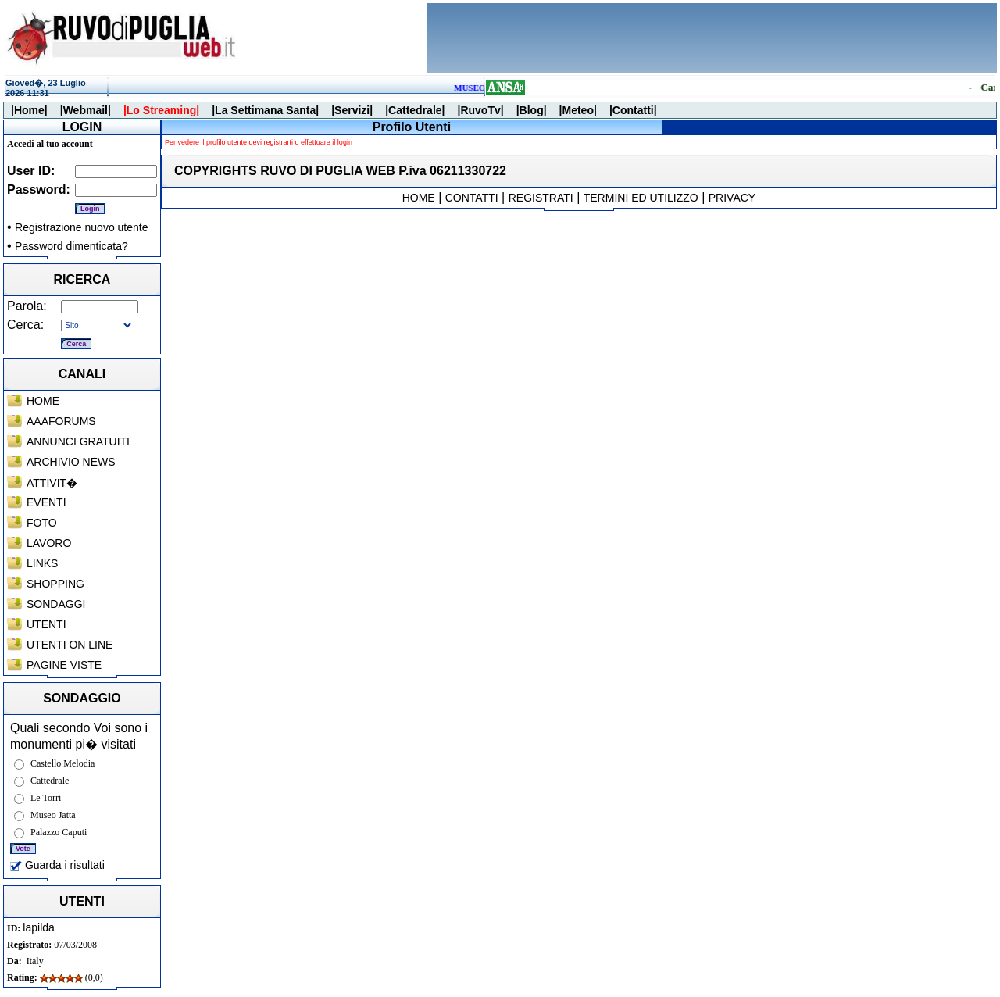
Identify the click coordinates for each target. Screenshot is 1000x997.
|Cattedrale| (415, 110)
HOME (43, 401)
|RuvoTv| (480, 110)
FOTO (42, 522)
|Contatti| (633, 110)
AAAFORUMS (61, 421)
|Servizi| (352, 110)
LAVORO (49, 543)
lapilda (38, 927)
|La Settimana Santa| (265, 110)
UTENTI (46, 624)
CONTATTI (471, 197)
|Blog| (531, 110)
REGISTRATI (541, 197)
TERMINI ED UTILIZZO (641, 197)
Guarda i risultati (57, 865)
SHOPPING (55, 583)
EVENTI (46, 502)
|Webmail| (85, 110)
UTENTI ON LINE (69, 644)
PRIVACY (732, 197)
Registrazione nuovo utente (81, 227)
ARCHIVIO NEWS (71, 462)
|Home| (29, 110)
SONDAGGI (56, 604)
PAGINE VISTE (64, 665)
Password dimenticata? (71, 246)
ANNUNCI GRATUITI (78, 441)
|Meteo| (578, 110)
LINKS (42, 563)
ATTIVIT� (52, 483)
